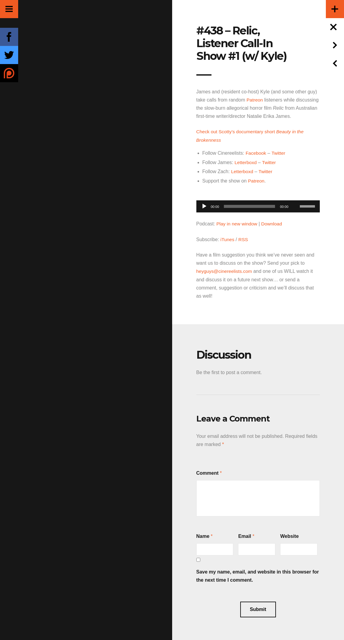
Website (289, 534)
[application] (258, 204)
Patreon (255, 99)
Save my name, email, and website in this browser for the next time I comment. (257, 574)
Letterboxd (245, 161)
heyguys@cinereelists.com (225, 270)
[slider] (249, 205)
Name (203, 534)
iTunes (228, 238)
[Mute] (295, 196)
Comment (207, 471)
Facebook (256, 152)
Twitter (279, 152)
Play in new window (237, 222)
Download (273, 222)
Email (244, 534)
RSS (244, 238)
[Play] (204, 205)
